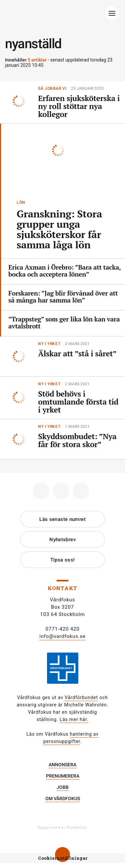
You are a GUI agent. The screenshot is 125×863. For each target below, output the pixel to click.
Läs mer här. (74, 719)
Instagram (58, 488)
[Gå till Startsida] (62, 15)
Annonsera (62, 764)
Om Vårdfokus (62, 798)
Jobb (63, 787)
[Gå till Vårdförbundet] (62, 673)
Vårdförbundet (81, 697)
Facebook (38, 488)
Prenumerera (62, 776)
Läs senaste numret (62, 519)
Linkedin (78, 488)
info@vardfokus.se (62, 636)
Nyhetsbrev (62, 540)
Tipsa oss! (62, 560)
